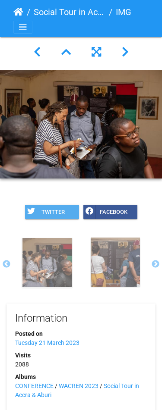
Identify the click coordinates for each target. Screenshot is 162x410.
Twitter (45, 212)
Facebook (105, 212)
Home (18, 12)
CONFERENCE (34, 385)
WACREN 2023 (78, 385)
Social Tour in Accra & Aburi (69, 12)
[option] (47, 262)
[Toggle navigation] (22, 27)
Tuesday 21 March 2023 (47, 342)
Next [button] (155, 264)
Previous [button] (6, 264)
